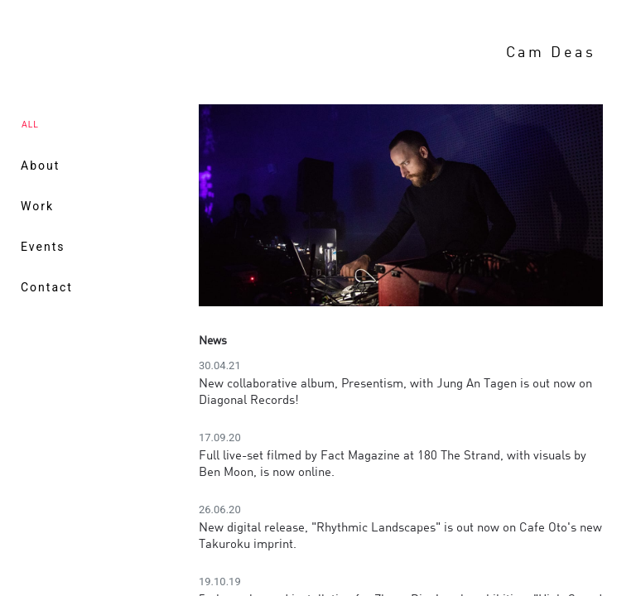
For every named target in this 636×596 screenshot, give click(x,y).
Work (37, 206)
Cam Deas (551, 51)
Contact (47, 287)
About (40, 165)
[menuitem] (104, 166)
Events (43, 246)
